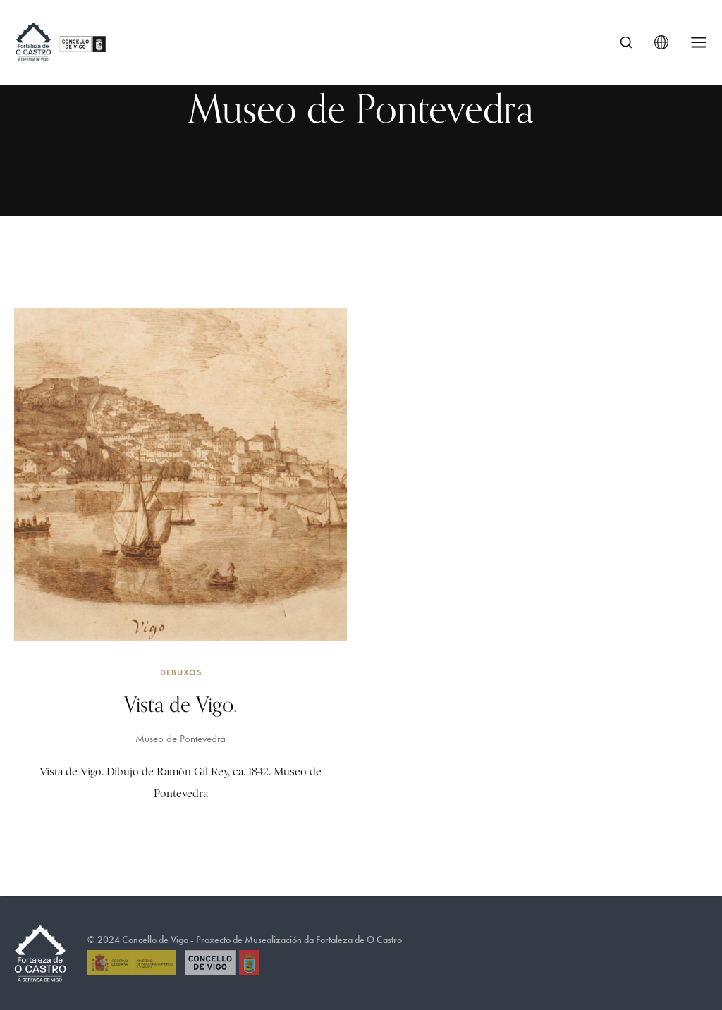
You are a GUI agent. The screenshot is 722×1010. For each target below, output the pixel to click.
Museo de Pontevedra (180, 738)
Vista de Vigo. (180, 704)
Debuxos (181, 672)
